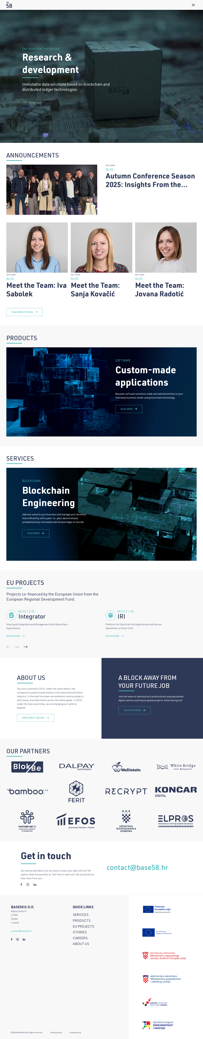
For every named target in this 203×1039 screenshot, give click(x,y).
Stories (80, 932)
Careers (80, 938)
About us (81, 944)
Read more (129, 409)
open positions (134, 710)
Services (80, 915)
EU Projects (83, 927)
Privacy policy (56, 1033)
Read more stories (24, 316)
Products (82, 921)
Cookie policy (75, 1033)
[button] (25, 647)
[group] (101, 391)
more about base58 (35, 717)
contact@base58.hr (137, 873)
